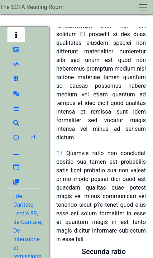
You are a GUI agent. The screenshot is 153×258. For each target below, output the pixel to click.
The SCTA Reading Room (32, 7)
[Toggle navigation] (143, 7)
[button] (16, 34)
